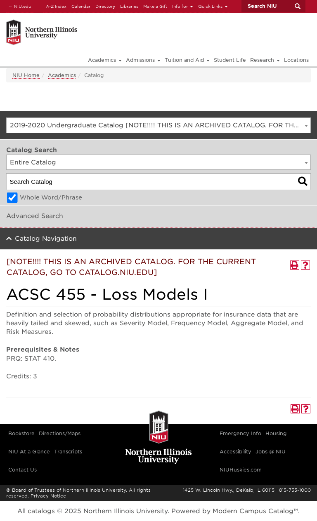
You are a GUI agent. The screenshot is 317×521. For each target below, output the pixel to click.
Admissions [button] (143, 60)
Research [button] (265, 60)
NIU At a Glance (29, 451)
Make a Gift (155, 6)
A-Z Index (56, 6)
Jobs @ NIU (270, 451)
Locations (296, 60)
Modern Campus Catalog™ (255, 511)
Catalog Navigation (46, 238)
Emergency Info (240, 433)
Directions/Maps (59, 433)
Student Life (230, 60)
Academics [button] (105, 60)
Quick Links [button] (213, 6)
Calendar (80, 6)
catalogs (41, 511)
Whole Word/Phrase (51, 197)
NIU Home (26, 75)
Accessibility (235, 451)
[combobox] (158, 125)
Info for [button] (182, 6)
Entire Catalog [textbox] (33, 162)
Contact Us (22, 470)
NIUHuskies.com (241, 470)
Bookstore (21, 433)
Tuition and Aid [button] (187, 60)
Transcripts (68, 451)
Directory (105, 6)
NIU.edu (18, 6)
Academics (62, 75)
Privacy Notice (48, 496)
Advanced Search (34, 216)
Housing (275, 433)
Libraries (129, 6)
